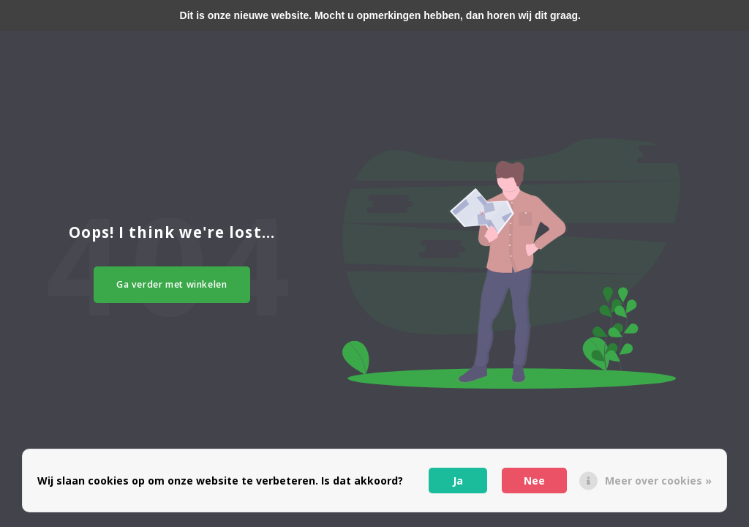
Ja (458, 480)
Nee (534, 480)
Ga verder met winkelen (171, 284)
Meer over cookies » (658, 480)
